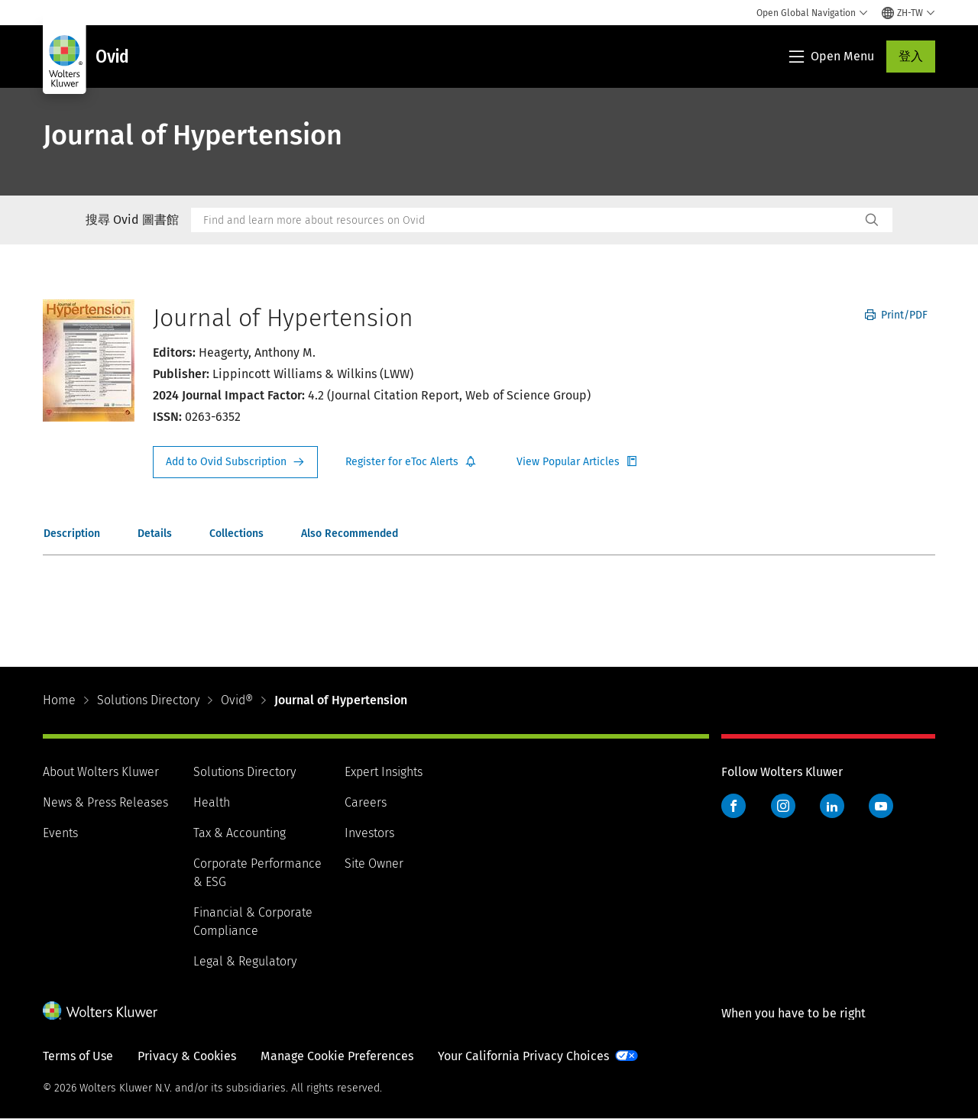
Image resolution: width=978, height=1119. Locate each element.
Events (60, 833)
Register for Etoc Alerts (411, 462)
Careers (366, 802)
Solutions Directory (148, 700)
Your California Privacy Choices (523, 1056)
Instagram (783, 806)
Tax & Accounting (239, 833)
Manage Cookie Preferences (337, 1056)
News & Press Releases (105, 802)
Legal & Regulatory (244, 961)
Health (211, 802)
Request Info (235, 462)
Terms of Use (78, 1056)
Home (59, 700)
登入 (911, 56)
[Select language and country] (908, 13)
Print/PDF (896, 315)
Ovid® (237, 700)
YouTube (881, 806)
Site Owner (374, 863)
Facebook (733, 806)
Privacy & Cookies (187, 1056)
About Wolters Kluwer (101, 772)
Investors (369, 833)
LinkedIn (832, 806)
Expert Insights (384, 772)
